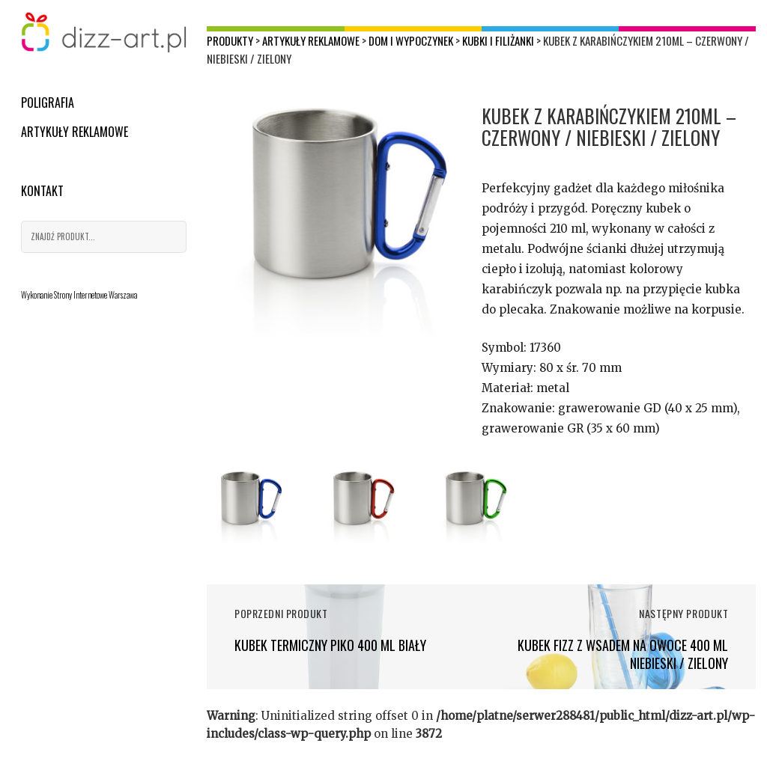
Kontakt (42, 191)
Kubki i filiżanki (498, 40)
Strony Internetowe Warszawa (95, 295)
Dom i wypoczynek (411, 40)
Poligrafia (47, 102)
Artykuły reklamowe (74, 132)
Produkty (230, 40)
